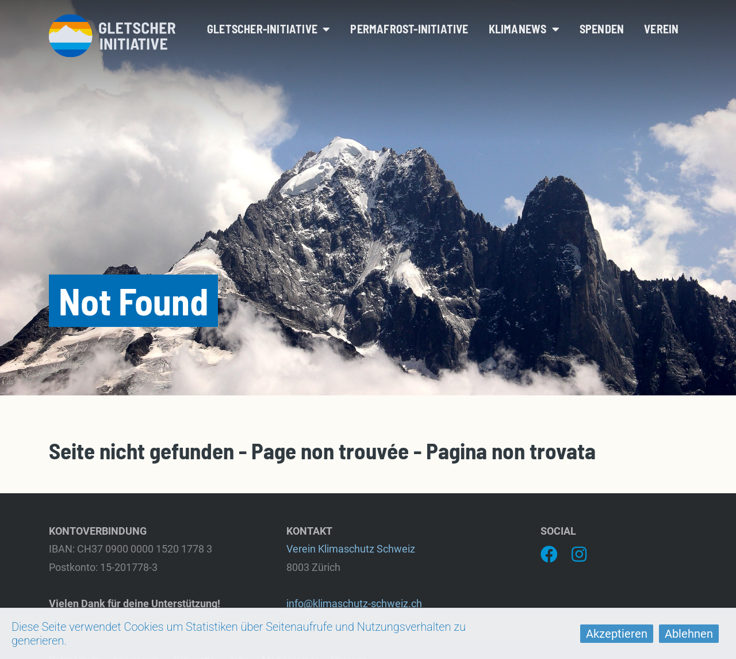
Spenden (602, 29)
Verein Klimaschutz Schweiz (350, 549)
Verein (661, 29)
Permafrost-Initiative (409, 29)
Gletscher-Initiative (268, 29)
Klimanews (524, 29)
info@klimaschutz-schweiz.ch (354, 603)
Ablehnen (689, 634)
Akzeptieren (616, 634)
